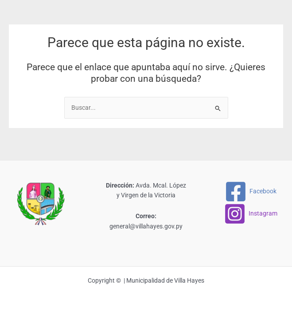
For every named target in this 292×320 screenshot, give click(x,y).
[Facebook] (250, 191)
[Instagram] (251, 214)
